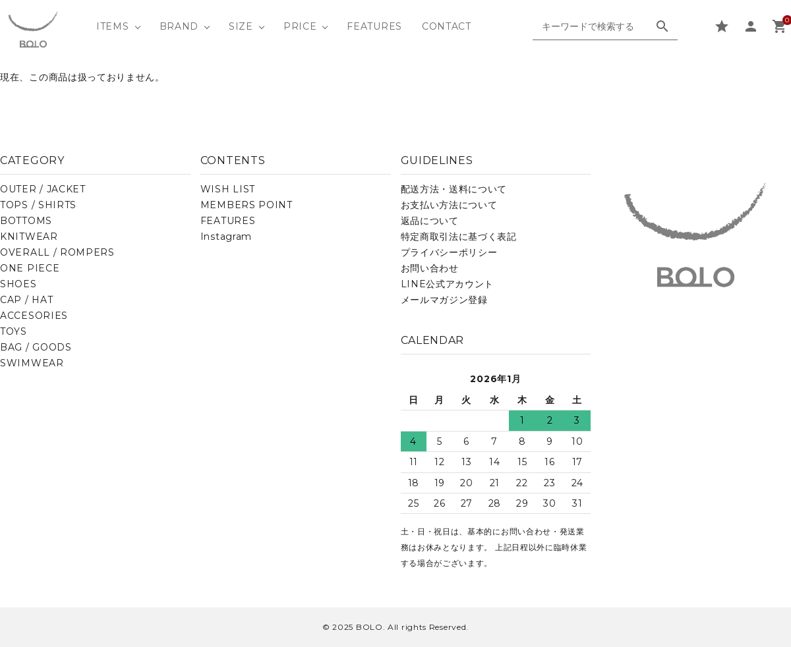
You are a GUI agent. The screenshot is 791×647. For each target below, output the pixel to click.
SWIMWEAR (32, 363)
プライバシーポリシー (449, 252)
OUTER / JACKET (43, 189)
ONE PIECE (29, 268)
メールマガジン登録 (444, 300)
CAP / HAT (26, 300)
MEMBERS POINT (246, 205)
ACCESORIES (34, 316)
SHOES (18, 284)
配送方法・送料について (454, 189)
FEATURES (374, 26)
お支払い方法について (449, 205)
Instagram (226, 236)
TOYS (13, 331)
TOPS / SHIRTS (38, 205)
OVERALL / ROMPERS (57, 252)
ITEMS (112, 26)
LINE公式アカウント (447, 284)
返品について (430, 221)
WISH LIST (227, 189)
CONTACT (446, 26)
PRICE (300, 26)
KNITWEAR (29, 236)
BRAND (179, 26)
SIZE (241, 26)
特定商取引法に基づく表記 (459, 236)
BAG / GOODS (36, 347)
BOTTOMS (26, 221)
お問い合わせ (430, 268)
